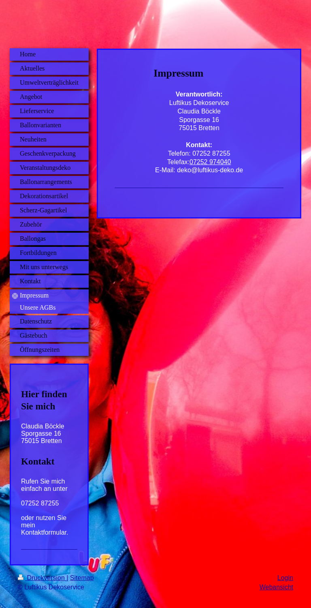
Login (285, 577)
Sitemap (82, 577)
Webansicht (276, 587)
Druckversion (42, 577)
